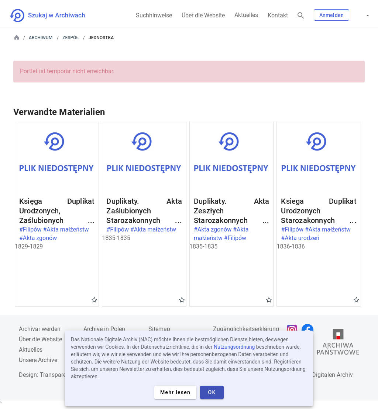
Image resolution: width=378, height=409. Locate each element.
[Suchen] (301, 15)
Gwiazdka (94, 299)
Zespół (70, 37)
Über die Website (203, 15)
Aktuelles (246, 14)
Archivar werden (40, 328)
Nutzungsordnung (234, 347)
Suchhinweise (154, 15)
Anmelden (331, 15)
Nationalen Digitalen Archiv (317, 374)
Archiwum (40, 37)
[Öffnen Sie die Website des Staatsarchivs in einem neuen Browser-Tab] (338, 343)
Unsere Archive (38, 360)
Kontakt (278, 15)
